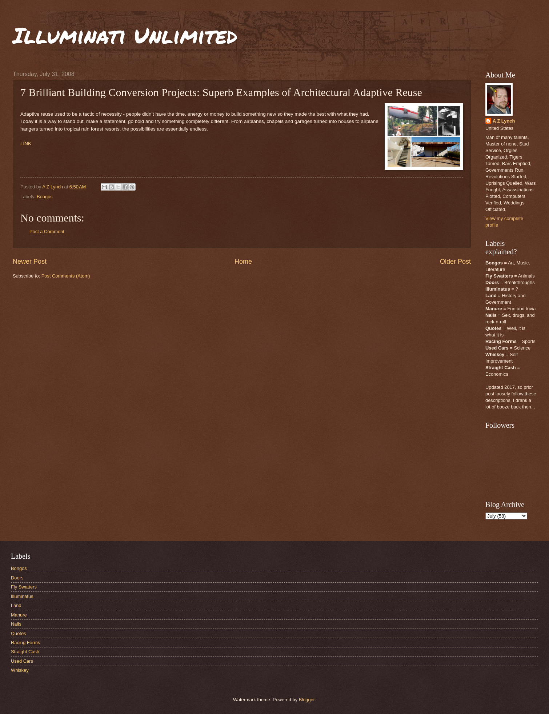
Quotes (18, 633)
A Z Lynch (504, 121)
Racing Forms (25, 642)
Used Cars (22, 661)
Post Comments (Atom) (65, 276)
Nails (16, 624)
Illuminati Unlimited (125, 35)
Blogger (307, 699)
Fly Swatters (24, 587)
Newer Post (30, 261)
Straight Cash (25, 651)
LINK (25, 143)
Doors (17, 578)
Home (243, 261)
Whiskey (20, 670)
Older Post (455, 261)
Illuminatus (22, 596)
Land (16, 605)
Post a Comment (46, 231)
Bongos (45, 196)
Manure (19, 615)
